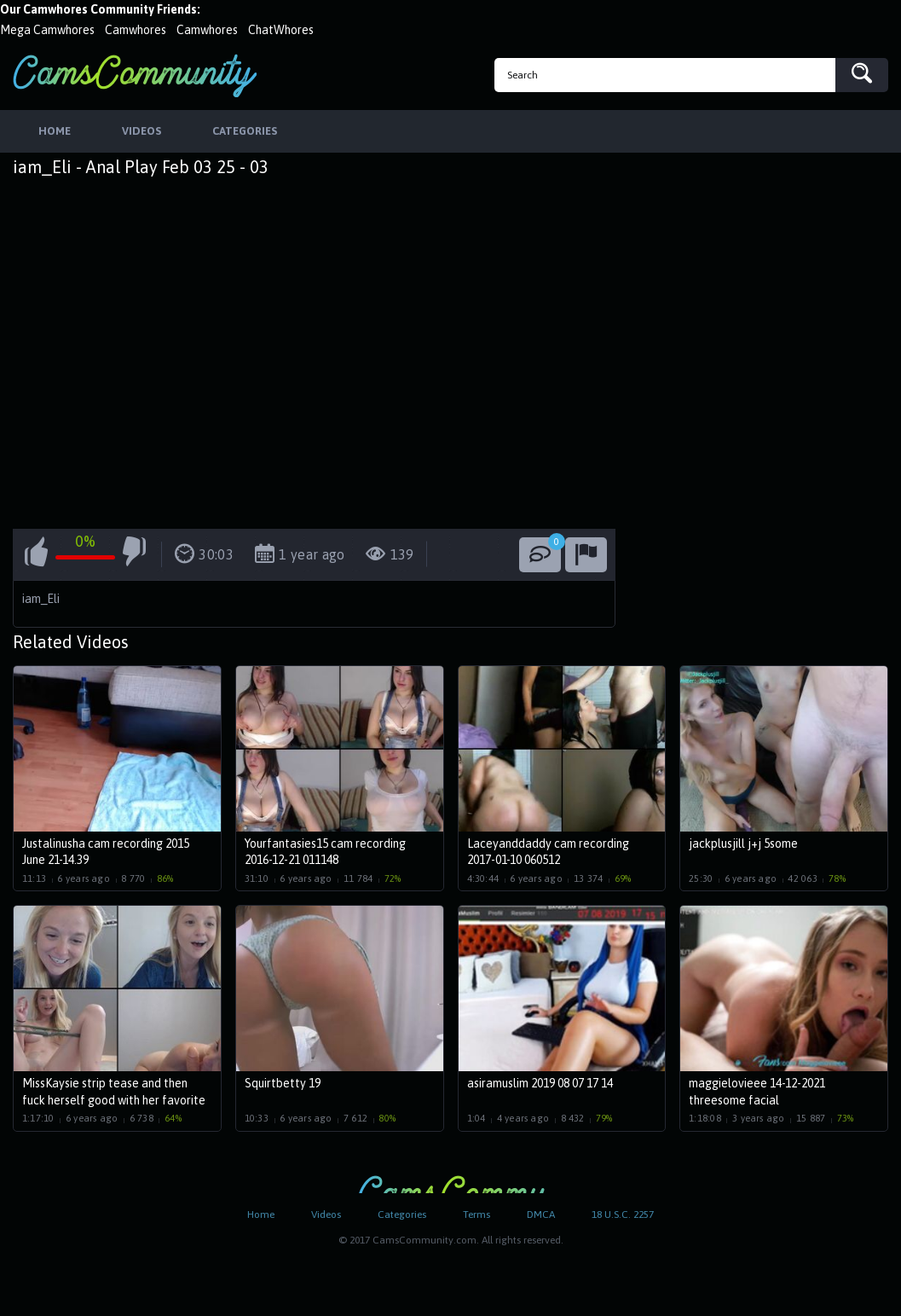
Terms (476, 1214)
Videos (326, 1214)
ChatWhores (281, 30)
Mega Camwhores (47, 30)
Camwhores (135, 30)
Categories (402, 1214)
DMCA (541, 1214)
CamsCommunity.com (135, 75)
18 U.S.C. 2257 (623, 1214)
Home (260, 1214)
